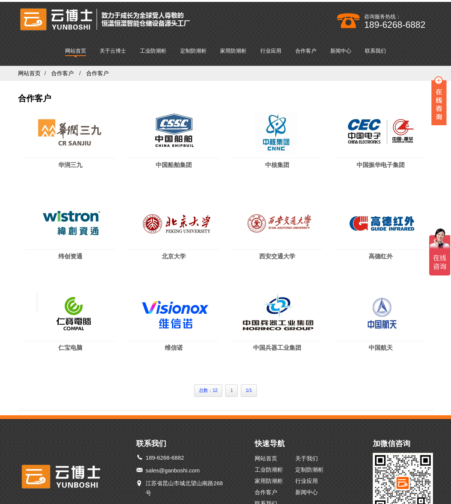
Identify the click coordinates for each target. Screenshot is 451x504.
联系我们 (375, 49)
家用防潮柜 (233, 49)
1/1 (249, 388)
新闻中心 (340, 49)
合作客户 (305, 49)
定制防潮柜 (193, 49)
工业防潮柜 (153, 49)
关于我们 (309, 456)
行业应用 (270, 49)
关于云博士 (113, 49)
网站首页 (75, 49)
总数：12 (208, 388)
